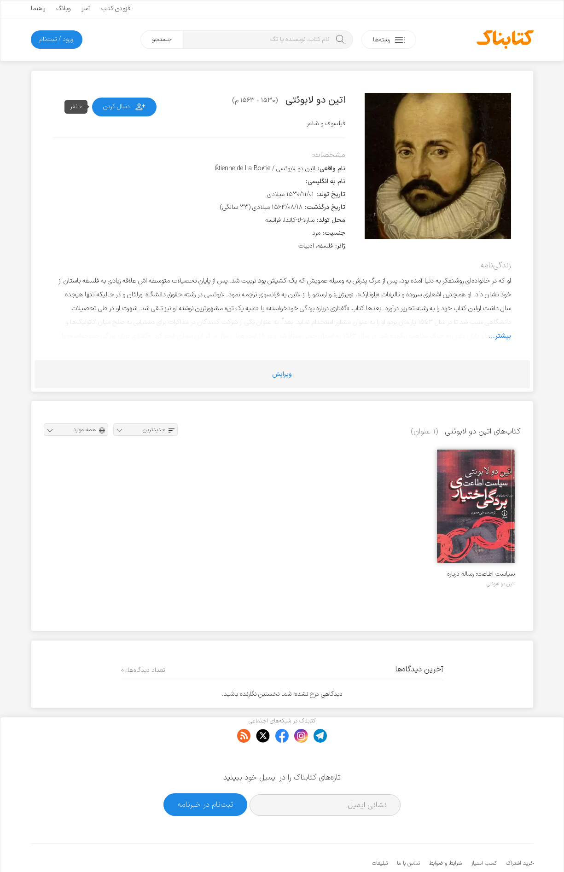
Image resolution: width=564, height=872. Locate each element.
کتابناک (485, 850)
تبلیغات (380, 835)
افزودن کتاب (116, 8)
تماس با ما (408, 835)
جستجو (162, 39)
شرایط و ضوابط (445, 835)
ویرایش (282, 374)
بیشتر (503, 336)
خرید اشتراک (520, 835)
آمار (85, 8)
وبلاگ (63, 8)
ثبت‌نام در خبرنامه (205, 776)
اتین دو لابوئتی (501, 584)
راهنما (38, 8)
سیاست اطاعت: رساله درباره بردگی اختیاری (481, 574)
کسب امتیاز (484, 835)
